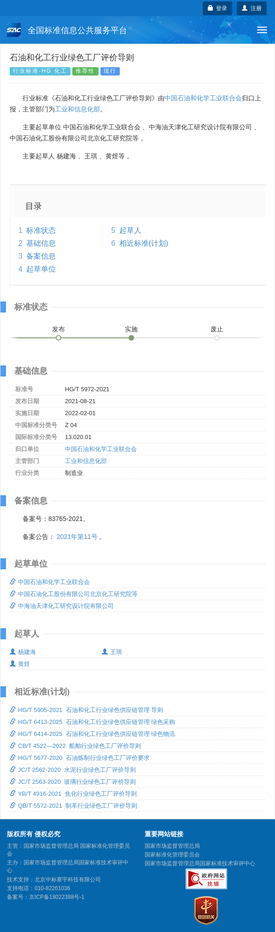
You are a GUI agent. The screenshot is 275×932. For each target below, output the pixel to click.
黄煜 (20, 663)
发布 (58, 329)
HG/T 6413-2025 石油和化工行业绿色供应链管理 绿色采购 (92, 721)
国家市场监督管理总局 (172, 846)
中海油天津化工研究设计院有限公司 (62, 605)
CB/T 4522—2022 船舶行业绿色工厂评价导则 (75, 745)
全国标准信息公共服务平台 (67, 30)
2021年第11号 (77, 536)
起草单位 (41, 269)
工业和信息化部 (77, 109)
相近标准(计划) (144, 243)
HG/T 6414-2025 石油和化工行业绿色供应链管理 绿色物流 (92, 733)
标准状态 (41, 230)
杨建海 (23, 651)
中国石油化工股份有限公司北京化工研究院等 (74, 593)
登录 (218, 8)
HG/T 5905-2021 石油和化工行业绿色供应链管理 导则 (86, 709)
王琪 (112, 651)
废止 (217, 329)
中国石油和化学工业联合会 (203, 98)
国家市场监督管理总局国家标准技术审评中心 (200, 863)
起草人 (130, 230)
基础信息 (41, 243)
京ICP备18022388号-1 (56, 897)
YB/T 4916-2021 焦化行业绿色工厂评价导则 (73, 793)
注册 (252, 8)
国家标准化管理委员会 (172, 854)
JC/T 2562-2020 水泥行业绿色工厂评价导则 (73, 769)
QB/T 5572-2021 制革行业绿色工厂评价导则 (73, 805)
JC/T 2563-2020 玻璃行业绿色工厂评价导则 (73, 781)
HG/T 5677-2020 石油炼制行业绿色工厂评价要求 (80, 757)
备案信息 (41, 256)
